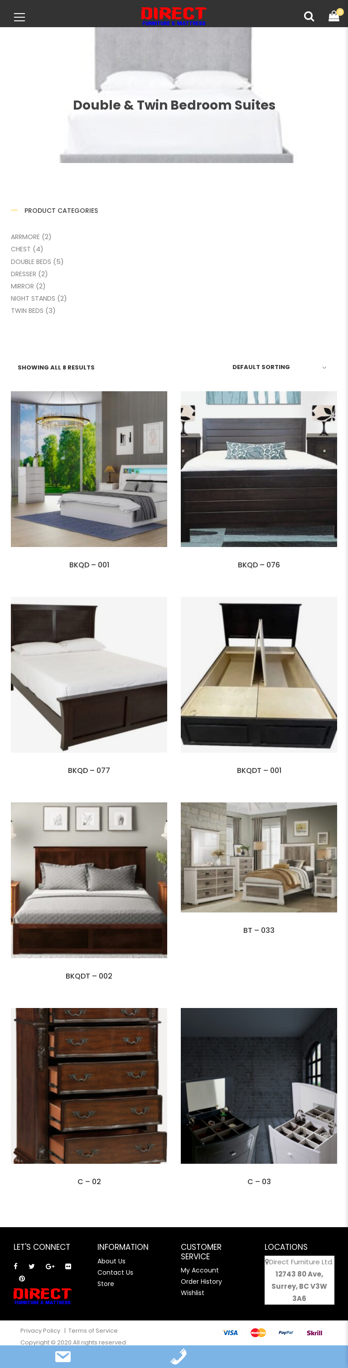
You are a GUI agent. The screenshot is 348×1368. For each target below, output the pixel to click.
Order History (201, 1281)
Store (105, 1283)
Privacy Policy (41, 1330)
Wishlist (192, 1292)
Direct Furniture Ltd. (301, 1262)
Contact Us (115, 1272)
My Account (200, 1270)
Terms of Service (93, 1330)
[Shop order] (278, 367)
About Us (111, 1261)
